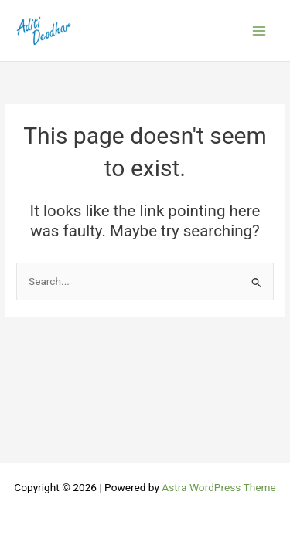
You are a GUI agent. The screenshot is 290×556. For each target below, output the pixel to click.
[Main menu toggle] (259, 30)
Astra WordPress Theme (218, 487)
